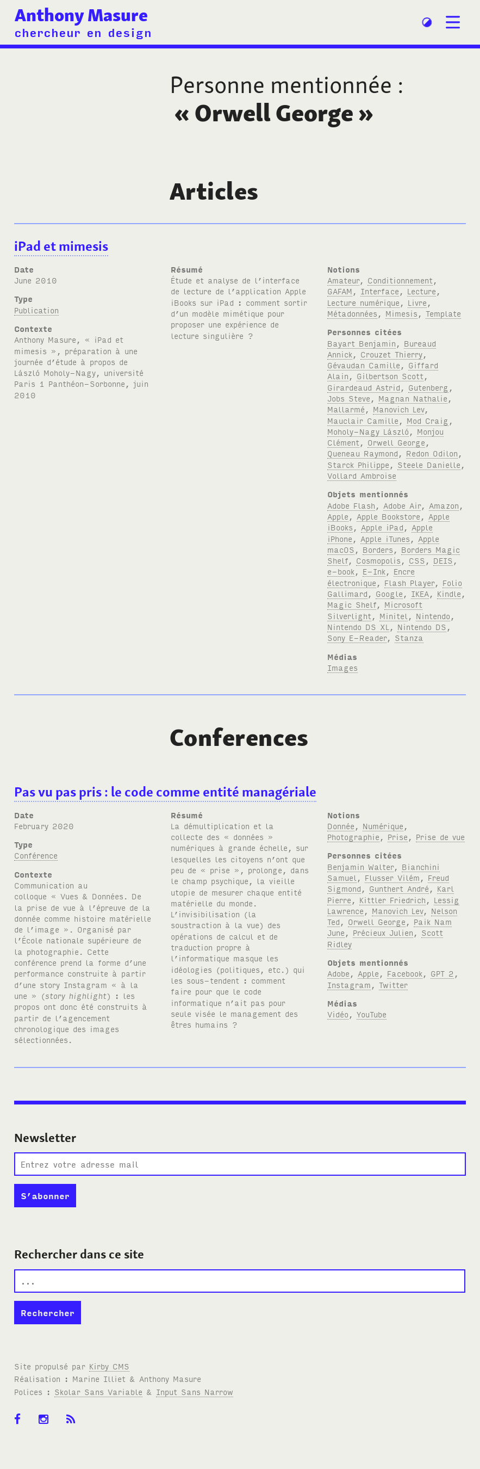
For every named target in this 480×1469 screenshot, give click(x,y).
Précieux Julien (383, 932)
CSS (417, 560)
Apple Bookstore (388, 516)
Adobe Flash (351, 505)
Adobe (338, 973)
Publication (36, 310)
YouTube (372, 1014)
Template (443, 313)
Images (342, 667)
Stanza (409, 637)
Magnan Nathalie (412, 398)
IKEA (420, 593)
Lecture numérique (363, 302)
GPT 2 (442, 973)
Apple (337, 516)
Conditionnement (400, 280)
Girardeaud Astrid (363, 387)
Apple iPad (382, 527)
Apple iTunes (385, 538)
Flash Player (409, 582)
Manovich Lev (398, 409)
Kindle (449, 593)
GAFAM (339, 291)
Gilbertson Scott (390, 376)
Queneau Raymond (362, 453)
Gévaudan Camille (363, 365)
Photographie (353, 836)
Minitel (393, 615)
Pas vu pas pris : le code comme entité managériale (165, 792)
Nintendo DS (421, 626)
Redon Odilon (432, 453)
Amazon (444, 505)
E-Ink (374, 571)
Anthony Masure (81, 15)
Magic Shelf (351, 604)
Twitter (393, 984)
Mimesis (401, 313)
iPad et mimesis (61, 246)
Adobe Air (402, 505)
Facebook (404, 973)
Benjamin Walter (360, 866)
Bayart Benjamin (361, 343)
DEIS (443, 560)
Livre (417, 302)
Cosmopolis (378, 560)
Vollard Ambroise (361, 475)
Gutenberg (428, 387)
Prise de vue (440, 836)
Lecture (421, 291)
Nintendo (433, 615)
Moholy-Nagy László (368, 431)
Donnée (340, 825)
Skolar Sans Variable (98, 1391)
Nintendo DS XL (358, 626)
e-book (340, 571)
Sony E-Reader (357, 637)
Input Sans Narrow (194, 1391)
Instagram (349, 984)
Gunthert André (399, 888)
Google (389, 593)
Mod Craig (427, 420)
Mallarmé (346, 409)
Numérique (383, 825)
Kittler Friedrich (392, 899)
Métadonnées (352, 313)
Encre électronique (371, 576)
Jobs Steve (348, 398)
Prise (398, 836)
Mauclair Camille (362, 420)
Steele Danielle (428, 464)
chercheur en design (83, 31)
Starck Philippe (358, 464)
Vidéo (337, 1014)
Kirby (109, 1366)
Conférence (36, 855)
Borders (378, 549)
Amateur (343, 280)
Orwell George (396, 442)
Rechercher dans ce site (79, 1254)
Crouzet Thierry (391, 354)
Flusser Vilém (392, 877)
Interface (379, 291)
